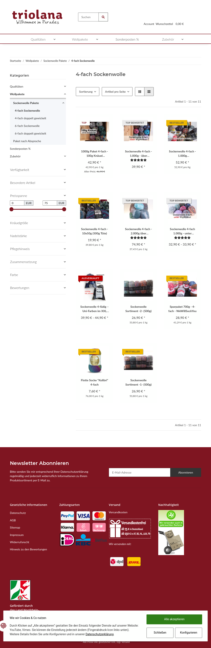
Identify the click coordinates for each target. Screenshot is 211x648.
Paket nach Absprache (27, 141)
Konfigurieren (188, 632)
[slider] (12, 209)
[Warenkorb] (179, 19)
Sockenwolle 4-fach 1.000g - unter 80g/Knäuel (182, 231)
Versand (126, 642)
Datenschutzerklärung (110, 634)
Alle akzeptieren (174, 619)
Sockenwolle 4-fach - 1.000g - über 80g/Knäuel (138, 154)
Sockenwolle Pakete (26, 103)
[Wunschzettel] (164, 19)
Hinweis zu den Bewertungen (28, 549)
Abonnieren (185, 472)
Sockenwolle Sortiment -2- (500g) (138, 309)
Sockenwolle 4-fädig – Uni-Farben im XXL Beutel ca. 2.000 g (94, 309)
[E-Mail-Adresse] (139, 472)
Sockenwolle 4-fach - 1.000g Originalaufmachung (182, 154)
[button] (148, 19)
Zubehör (15, 156)
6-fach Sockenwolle (27, 125)
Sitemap (15, 527)
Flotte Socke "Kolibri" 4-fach (94, 382)
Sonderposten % (20, 148)
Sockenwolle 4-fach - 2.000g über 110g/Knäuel (138, 231)
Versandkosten (118, 512)
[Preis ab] (17, 203)
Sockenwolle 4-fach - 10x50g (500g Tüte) (94, 231)
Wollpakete (17, 94)
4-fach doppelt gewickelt (30, 118)
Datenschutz (18, 513)
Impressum (17, 535)
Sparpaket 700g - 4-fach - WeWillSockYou (182, 309)
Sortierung (86, 91)
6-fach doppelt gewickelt (30, 133)
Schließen (159, 632)
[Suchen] (88, 17)
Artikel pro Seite (115, 91)
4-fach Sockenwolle (27, 110)
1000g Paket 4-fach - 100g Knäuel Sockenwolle (94, 154)
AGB (13, 520)
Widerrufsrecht (19, 542)
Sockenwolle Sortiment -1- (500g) (138, 382)
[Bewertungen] (138, 160)
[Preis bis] (50, 203)
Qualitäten (16, 86)
